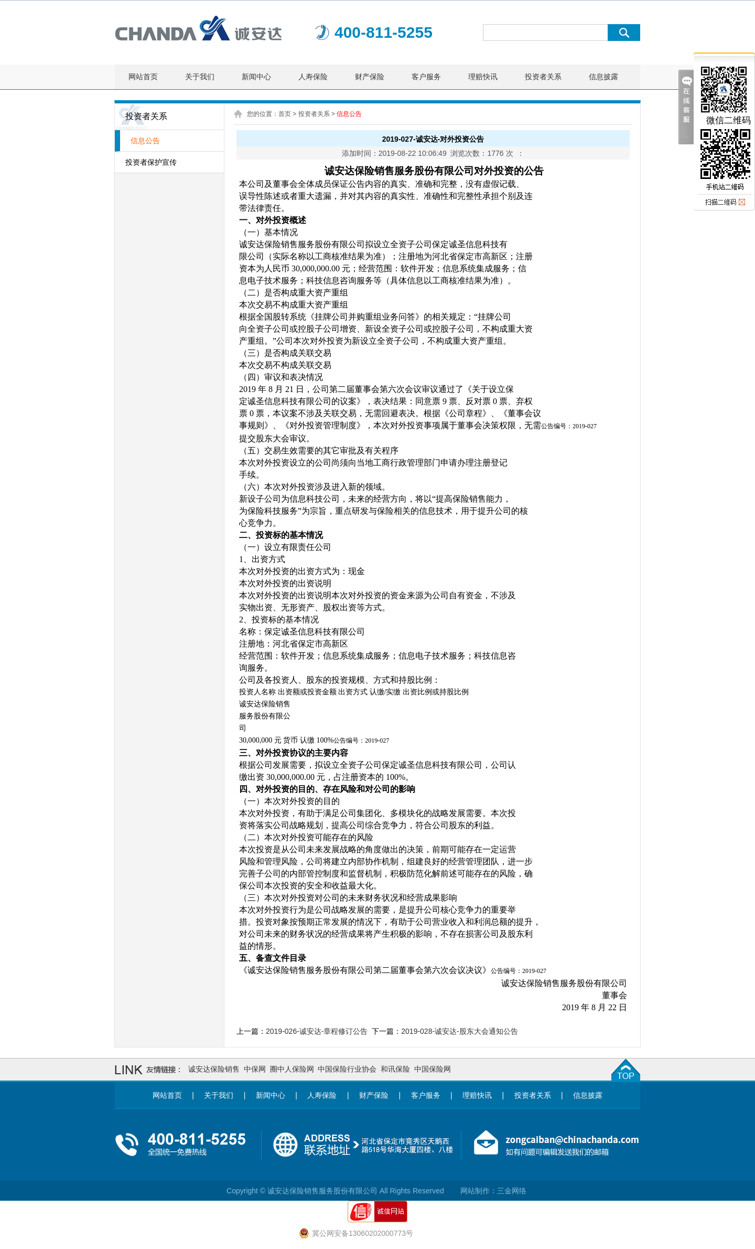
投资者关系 (543, 76)
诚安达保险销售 (214, 1069)
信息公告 (145, 140)
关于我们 (199, 76)
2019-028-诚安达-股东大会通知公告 (459, 1031)
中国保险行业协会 (347, 1069)
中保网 (255, 1069)
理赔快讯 (483, 76)
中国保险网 (432, 1069)
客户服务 (426, 76)
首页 (284, 114)
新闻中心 (256, 76)
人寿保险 (313, 76)
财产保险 (369, 76)
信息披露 (603, 76)
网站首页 (143, 76)
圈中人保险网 (292, 1069)
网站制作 (475, 1191)
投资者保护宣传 (151, 162)
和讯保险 (395, 1069)
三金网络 (511, 1191)
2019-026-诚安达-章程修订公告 (317, 1031)
